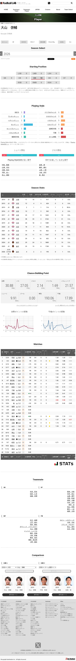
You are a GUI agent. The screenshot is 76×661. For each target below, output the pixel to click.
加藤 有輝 (33, 496)
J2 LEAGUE (18, 601)
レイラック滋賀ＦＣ (35, 617)
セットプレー (13, 128)
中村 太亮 (70, 502)
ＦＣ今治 (18, 630)
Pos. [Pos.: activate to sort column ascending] (33, 352)
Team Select (68, 9)
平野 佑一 (5, 172)
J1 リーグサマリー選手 (51, 605)
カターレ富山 (19, 623)
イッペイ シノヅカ (30, 531)
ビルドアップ (52, 124)
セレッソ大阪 (4, 627)
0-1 (19, 367)
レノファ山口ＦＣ (35, 623)
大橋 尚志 (5, 170)
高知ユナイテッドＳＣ (36, 628)
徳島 (13, 364)
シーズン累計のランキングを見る (64, 305)
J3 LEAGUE (33, 601)
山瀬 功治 (5, 167)
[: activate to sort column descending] (3, 195)
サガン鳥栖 (18, 631)
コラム (62, 604)
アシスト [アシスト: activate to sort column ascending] (44, 352)
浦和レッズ (3, 607)
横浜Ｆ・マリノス (5, 618)
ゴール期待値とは (64, 620)
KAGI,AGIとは (63, 612)
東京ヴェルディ (4, 614)
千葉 (13, 390)
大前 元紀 (70, 522)
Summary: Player (26, 10)
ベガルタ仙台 (19, 607)
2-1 (19, 377)
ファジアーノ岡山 (5, 630)
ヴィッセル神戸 (4, 628)
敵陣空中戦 (15, 137)
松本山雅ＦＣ (34, 610)
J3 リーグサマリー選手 (51, 615)
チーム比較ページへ (19, 571)
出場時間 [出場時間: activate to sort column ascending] (45, 195)
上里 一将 (42, 170)
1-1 (19, 371)
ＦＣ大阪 (33, 618)
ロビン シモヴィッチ (67, 520)
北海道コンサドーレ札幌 (22, 604)
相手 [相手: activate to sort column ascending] (12, 352)
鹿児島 (12, 380)
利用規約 (23, 650)
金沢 (17, 242)
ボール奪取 (52, 137)
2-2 (19, 397)
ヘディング (13, 120)
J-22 (17, 199)
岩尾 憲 (42, 165)
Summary (47, 601)
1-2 (19, 416)
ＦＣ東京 (3, 612)
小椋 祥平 (42, 172)
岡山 (13, 377)
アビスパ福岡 (4, 633)
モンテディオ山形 (20, 610)
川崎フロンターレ (5, 617)
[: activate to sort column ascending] (7, 195)
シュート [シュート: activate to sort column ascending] (60, 195)
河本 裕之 (70, 494)
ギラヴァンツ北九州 (35, 630)
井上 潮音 (5, 175)
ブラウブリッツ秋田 (20, 609)
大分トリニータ (19, 633)
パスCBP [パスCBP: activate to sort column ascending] (62, 352)
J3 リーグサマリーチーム (51, 614)
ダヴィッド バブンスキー (28, 527)
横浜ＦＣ (18, 617)
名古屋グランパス (5, 622)
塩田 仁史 (33, 494)
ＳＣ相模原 (33, 609)
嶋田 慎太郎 (32, 540)
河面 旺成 (70, 498)
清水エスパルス (4, 620)
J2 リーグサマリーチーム (51, 609)
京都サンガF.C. (4, 623)
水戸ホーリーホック (6, 605)
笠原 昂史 (33, 492)
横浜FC (12, 384)
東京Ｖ (12, 446)
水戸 (13, 371)
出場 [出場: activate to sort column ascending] (23, 195)
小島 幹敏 (33, 535)
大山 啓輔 (33, 529)
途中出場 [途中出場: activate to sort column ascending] (38, 195)
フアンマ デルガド (67, 524)
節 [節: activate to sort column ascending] (2, 352)
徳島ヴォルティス (20, 628)
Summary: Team (16, 10)
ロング (15, 124)
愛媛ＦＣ (33, 627)
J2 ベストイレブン (50, 612)
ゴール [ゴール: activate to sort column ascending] (52, 195)
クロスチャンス (51, 116)
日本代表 (62, 605)
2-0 (19, 380)
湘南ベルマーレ (19, 618)
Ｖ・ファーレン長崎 (6, 635)
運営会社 (45, 650)
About (58, 9)
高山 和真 (70, 507)
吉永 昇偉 (70, 529)
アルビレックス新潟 (20, 622)
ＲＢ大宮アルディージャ (22, 615)
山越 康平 (70, 496)
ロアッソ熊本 (34, 631)
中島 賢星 (5, 165)
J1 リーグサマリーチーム (51, 604)
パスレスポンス (14, 133)
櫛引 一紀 (70, 509)
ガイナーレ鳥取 (34, 622)
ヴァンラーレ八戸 (20, 605)
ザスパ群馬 (33, 607)
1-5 (19, 439)
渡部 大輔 (70, 500)
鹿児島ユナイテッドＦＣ (37, 633)
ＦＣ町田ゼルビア (5, 615)
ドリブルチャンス (50, 112)
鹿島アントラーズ (5, 604)
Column (47, 9)
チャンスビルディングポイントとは (27, 305)
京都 (13, 410)
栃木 (13, 400)
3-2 (19, 429)
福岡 (13, 406)
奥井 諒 (71, 505)
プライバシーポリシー (36, 650)
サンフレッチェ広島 (6, 631)
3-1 (19, 410)
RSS (73, 59)
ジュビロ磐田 (19, 625)
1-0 (19, 364)
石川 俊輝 (33, 520)
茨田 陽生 (33, 524)
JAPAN (37, 9)
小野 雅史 (33, 542)
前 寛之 (42, 175)
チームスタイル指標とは (66, 615)
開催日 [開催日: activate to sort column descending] (6, 352)
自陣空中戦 (52, 128)
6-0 (19, 419)
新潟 (13, 416)
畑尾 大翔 (70, 511)
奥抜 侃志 (33, 537)
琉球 (13, 361)
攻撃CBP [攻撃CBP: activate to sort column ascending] (55, 352)
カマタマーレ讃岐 (35, 625)
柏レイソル (3, 610)
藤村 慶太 (42, 167)
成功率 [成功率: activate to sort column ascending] (67, 195)
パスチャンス (52, 120)
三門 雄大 (33, 522)
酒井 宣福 (33, 533)
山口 (13, 397)
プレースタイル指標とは (66, 614)
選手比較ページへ (56, 571)
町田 (13, 387)
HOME (6, 9)
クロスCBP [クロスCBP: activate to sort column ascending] (69, 352)
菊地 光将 (70, 492)
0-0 (19, 358)
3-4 (19, 361)
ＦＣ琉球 (33, 635)
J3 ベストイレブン (50, 617)
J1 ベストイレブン (50, 607)
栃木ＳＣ (33, 605)
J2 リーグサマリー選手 (51, 610)
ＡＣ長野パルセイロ (35, 612)
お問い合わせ (51, 650)
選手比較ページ (13, 594)
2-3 (19, 423)
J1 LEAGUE (3, 601)
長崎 (13, 374)
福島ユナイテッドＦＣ (36, 604)
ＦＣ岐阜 (33, 615)
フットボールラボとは (65, 607)
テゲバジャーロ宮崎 (20, 635)
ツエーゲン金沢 (34, 614)
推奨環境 (28, 650)
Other (61, 601)
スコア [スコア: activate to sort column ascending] (18, 352)
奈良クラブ (33, 620)
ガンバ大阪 (3, 625)
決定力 (17, 112)
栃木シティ (18, 614)
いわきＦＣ (18, 612)
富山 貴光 (70, 527)
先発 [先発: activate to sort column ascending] (30, 195)
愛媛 (13, 393)
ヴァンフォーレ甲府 (20, 620)
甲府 (13, 358)
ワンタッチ (13, 116)
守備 (54, 133)
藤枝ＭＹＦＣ (19, 627)
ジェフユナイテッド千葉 (7, 609)
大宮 (17, 203)
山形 (13, 367)
